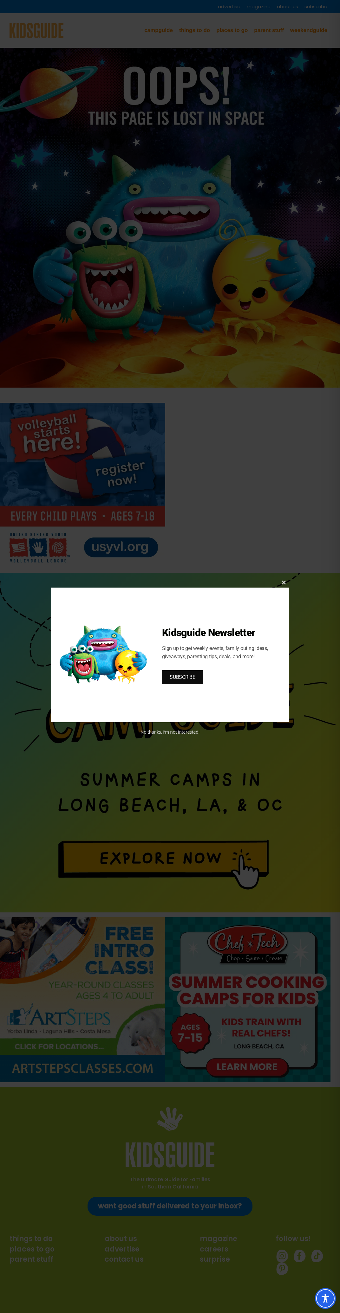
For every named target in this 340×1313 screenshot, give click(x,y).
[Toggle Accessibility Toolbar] (325, 1298)
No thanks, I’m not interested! (170, 732)
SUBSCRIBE (182, 677)
